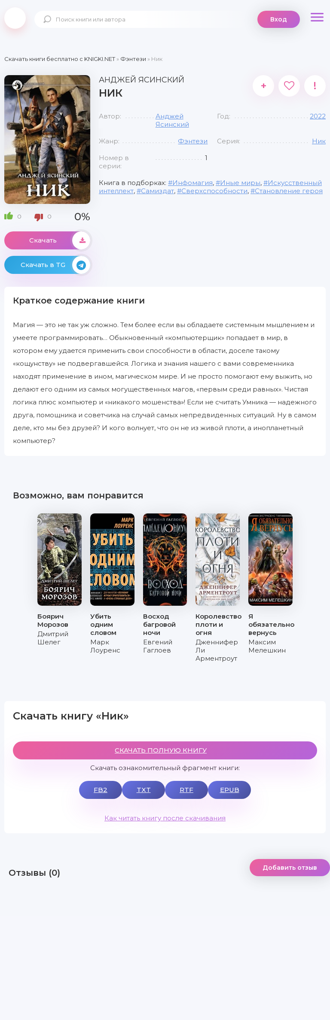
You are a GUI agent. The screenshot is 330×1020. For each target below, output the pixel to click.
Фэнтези (193, 141)
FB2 (100, 790)
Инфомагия (192, 183)
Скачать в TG (55, 265)
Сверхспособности (214, 191)
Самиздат (157, 191)
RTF (186, 790)
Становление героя (289, 191)
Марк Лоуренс (105, 646)
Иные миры (240, 183)
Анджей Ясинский (172, 120)
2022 (318, 116)
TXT (144, 790)
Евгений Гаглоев (157, 646)
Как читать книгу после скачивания (165, 818)
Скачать (59, 240)
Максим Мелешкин (267, 646)
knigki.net (15, 18)
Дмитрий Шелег (52, 638)
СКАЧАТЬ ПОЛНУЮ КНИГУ (161, 750)
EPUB (229, 790)
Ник (319, 141)
